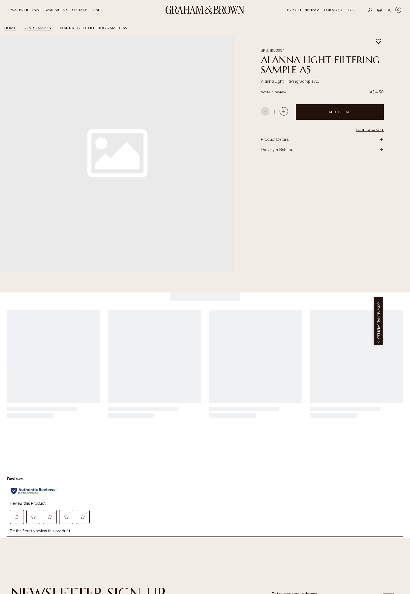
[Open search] (370, 10)
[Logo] (205, 10)
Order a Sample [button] (370, 130)
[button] (117, 153)
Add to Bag (340, 112)
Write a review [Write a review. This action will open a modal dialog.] (273, 92)
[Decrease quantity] (265, 112)
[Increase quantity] (284, 112)
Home (10, 28)
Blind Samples (38, 28)
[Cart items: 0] (398, 10)
